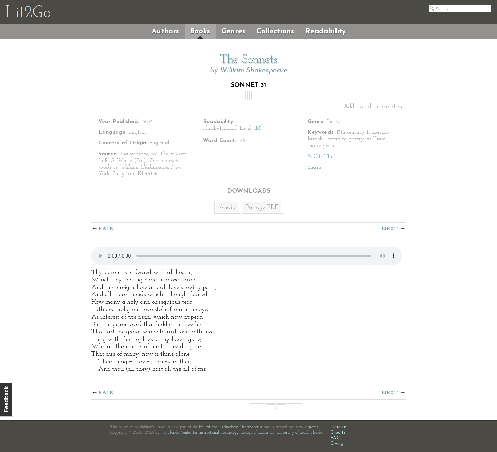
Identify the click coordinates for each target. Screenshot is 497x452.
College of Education (257, 433)
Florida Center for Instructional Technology (203, 433)
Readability (325, 31)
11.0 (258, 128)
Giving (336, 443)
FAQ (335, 438)
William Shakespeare (254, 70)
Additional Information (373, 107)
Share (314, 167)
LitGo (28, 13)
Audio (227, 207)
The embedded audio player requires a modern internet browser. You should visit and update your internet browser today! (246, 256)
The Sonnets (248, 60)
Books (200, 31)
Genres (233, 31)
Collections (275, 31)
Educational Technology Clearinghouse (231, 427)
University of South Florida (299, 433)
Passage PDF (262, 207)
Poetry (334, 121)
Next (389, 229)
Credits (338, 432)
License (338, 427)
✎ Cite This (321, 156)
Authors (165, 31)
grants (313, 427)
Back (106, 229)
